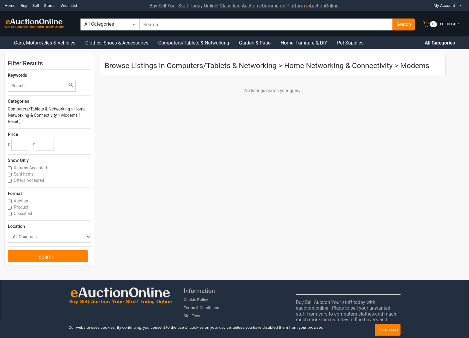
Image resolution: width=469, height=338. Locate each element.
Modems (69, 115)
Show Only (18, 160)
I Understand (387, 330)
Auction (21, 201)
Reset (13, 121)
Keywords (17, 75)
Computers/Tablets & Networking (193, 43)
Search (403, 24)
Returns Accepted (31, 167)
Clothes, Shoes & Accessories (116, 43)
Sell (35, 5)
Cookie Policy (196, 299)
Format (15, 193)
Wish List (69, 5)
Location (16, 226)
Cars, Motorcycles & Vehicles (44, 43)
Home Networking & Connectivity (338, 65)
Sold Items (24, 174)
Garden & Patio (255, 43)
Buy (24, 5)
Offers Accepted (29, 180)
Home (10, 5)
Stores (50, 5)
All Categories (440, 43)
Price (13, 134)
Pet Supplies (350, 43)
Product (22, 207)
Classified (23, 213)
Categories (18, 101)
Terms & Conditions (201, 307)
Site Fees (192, 315)
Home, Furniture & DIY (304, 43)
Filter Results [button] (29, 63)
